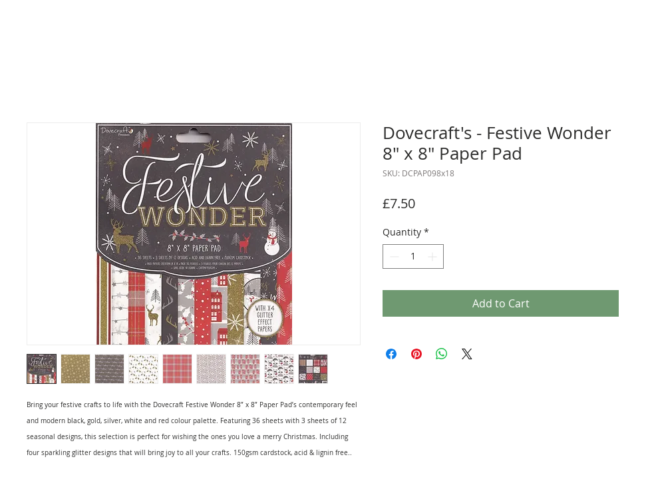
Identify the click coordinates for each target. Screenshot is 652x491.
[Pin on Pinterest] (416, 354)
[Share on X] (467, 354)
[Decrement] (393, 256)
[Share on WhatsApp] (442, 354)
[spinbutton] (413, 256)
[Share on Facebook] (391, 354)
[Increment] (433, 256)
